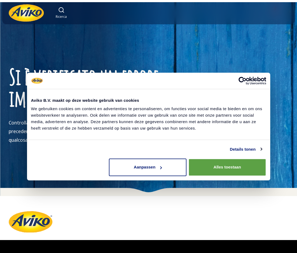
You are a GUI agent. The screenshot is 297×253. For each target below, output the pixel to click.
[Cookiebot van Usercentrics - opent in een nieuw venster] (242, 81)
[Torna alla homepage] (26, 13)
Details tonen (243, 149)
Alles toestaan (227, 167)
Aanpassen (148, 167)
